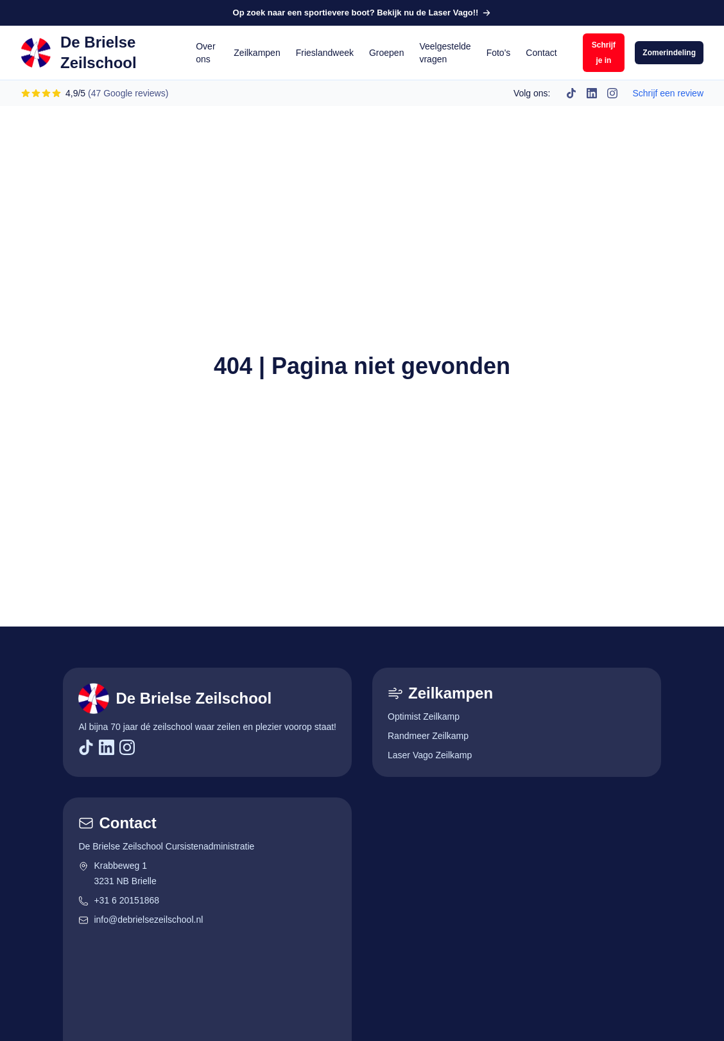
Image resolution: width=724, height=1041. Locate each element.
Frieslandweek (325, 53)
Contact (541, 53)
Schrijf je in (604, 52)
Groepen (386, 53)
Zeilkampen (257, 53)
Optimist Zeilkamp (424, 716)
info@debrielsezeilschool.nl (140, 919)
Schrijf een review (668, 93)
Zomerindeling (669, 52)
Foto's (499, 53)
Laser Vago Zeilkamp (430, 755)
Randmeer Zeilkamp (428, 736)
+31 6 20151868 (118, 900)
